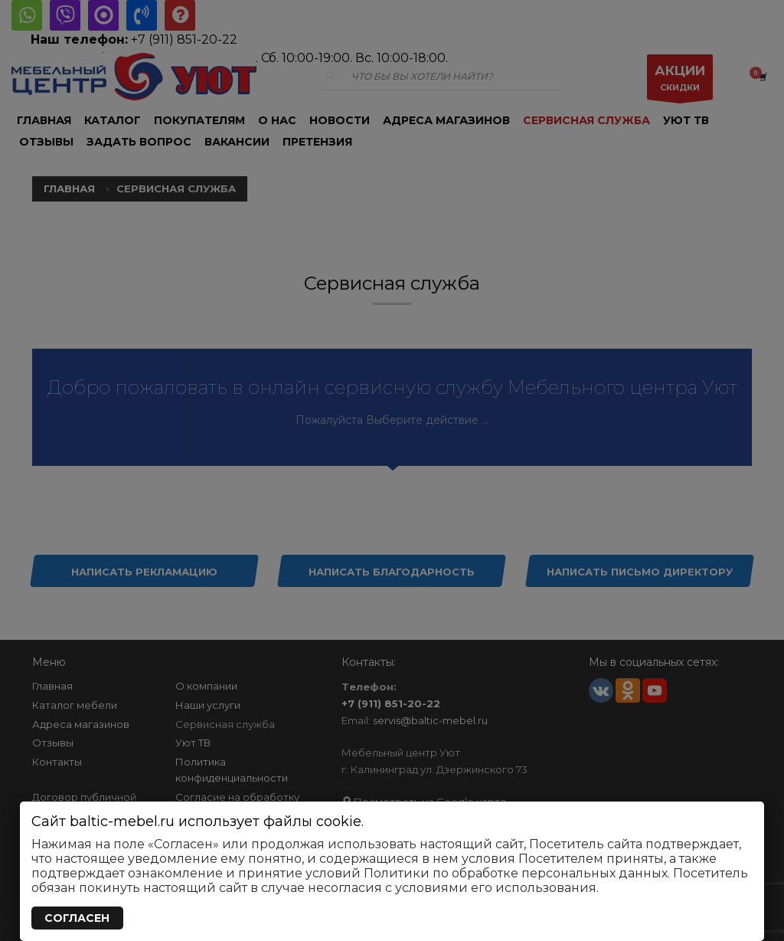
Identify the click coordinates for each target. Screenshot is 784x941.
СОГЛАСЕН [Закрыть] (76, 918)
